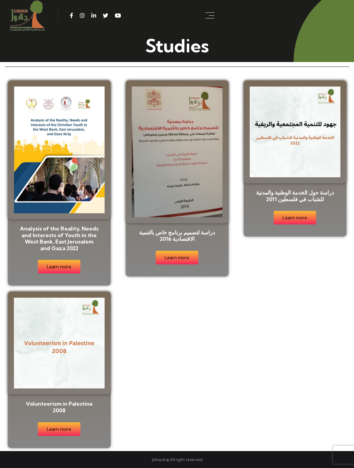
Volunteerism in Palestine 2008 (59, 407)
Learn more (59, 267)
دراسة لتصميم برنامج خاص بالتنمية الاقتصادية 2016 (177, 236)
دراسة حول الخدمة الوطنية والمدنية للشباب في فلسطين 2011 (295, 196)
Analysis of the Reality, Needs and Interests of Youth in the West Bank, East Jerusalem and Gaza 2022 (59, 238)
